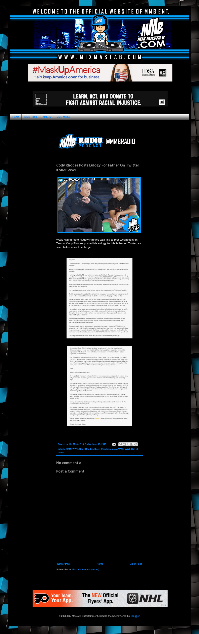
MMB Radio (30, 117)
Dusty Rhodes (101, 449)
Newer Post (63, 564)
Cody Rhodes (86, 449)
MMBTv (47, 117)
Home (15, 117)
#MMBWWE (72, 449)
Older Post (135, 564)
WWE (121, 449)
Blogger (135, 616)
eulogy (113, 449)
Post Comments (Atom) (85, 569)
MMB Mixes (63, 117)
